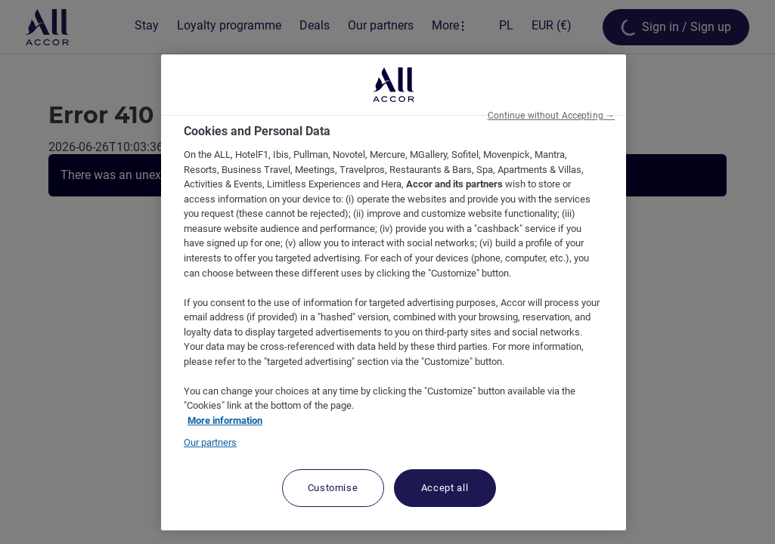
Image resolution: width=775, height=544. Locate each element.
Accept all (445, 487)
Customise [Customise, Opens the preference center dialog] (333, 487)
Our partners (210, 442)
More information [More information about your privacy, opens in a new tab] (225, 420)
